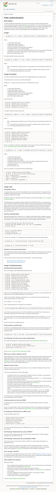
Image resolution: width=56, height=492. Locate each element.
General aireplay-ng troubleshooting (17, 478)
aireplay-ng (24, 26)
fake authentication (35, 340)
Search (52, 3)
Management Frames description (43, 454)
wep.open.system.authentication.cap (17, 260)
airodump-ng (7, 361)
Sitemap (51, 5)
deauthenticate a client (30, 408)
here (13, 211)
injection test (41, 469)
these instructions (26, 466)
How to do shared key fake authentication (13, 146)
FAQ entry (37, 382)
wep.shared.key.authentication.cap (17, 262)
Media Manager (45, 5)
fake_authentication (11, 9)
